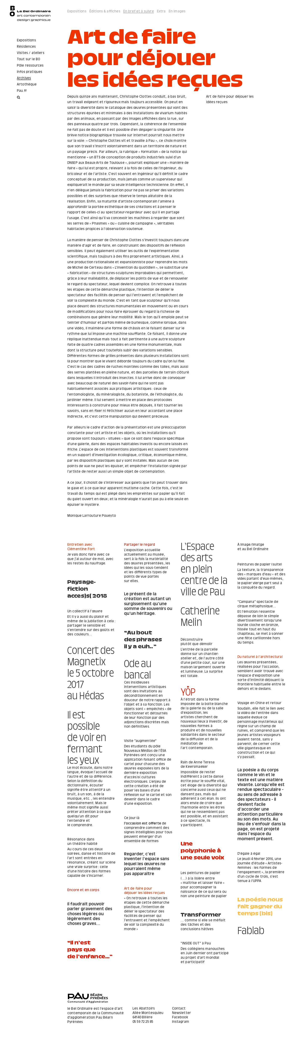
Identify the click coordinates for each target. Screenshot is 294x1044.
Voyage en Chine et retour (203, 711)
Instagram (180, 1023)
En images (177, 11)
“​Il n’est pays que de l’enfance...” (260, 953)
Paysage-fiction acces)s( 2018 (87, 587)
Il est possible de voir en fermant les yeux (257, 765)
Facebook (180, 1018)
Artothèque (27, 84)
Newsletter (181, 1014)
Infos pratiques (29, 72)
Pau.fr (22, 90)
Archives (24, 78)
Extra (161, 11)
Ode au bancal (138, 670)
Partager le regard (139, 544)
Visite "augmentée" (140, 744)
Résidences (26, 46)
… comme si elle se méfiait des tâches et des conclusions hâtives (203, 936)
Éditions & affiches (104, 11)
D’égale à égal (135, 859)
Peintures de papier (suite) (259, 564)
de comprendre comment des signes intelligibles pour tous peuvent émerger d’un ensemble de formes (148, 836)
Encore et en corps (140, 901)
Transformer (201, 924)
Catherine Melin (86, 609)
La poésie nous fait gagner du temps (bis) (260, 919)
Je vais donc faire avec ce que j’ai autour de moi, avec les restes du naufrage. (90, 559)
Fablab (80, 939)
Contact (179, 1009)
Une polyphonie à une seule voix (202, 867)
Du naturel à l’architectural (203, 665)
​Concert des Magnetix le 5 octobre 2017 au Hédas (261, 678)
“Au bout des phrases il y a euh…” (200, 641)
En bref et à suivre (138, 11)
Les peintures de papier (200, 884)
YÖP (74, 684)
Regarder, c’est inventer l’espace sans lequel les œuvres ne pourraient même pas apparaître (259, 890)
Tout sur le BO (28, 59)
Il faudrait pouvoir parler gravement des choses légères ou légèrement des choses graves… (146, 925)
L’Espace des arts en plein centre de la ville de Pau (204, 566)
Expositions (26, 40)
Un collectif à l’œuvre (141, 628)
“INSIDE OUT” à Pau (139, 944)
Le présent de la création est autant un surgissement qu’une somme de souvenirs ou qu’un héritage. (148, 604)
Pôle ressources (30, 65)
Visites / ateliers (30, 53)
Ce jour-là (132, 821)
